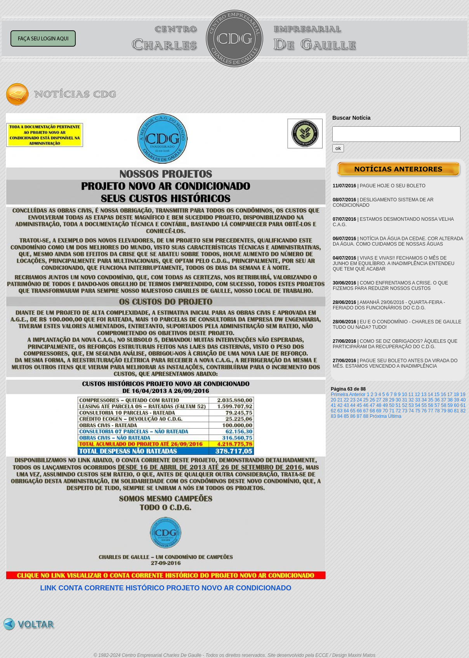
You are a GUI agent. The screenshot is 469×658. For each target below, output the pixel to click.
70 (385, 411)
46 (365, 405)
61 (463, 405)
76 (424, 411)
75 (417, 411)
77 (430, 411)
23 (352, 400)
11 (410, 394)
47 (372, 405)
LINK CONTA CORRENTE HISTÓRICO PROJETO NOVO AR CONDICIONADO (165, 588)
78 (436, 411)
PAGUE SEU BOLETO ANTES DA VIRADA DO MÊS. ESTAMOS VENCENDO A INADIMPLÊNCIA (395, 363)
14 (430, 394)
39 (456, 400)
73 (404, 411)
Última (394, 416)
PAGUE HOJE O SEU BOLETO (393, 185)
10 (404, 394)
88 (365, 416)
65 (352, 411)
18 (456, 394)
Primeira (339, 394)
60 (456, 405)
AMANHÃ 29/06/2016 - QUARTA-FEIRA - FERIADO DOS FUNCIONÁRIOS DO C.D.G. (389, 305)
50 (391, 405)
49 (385, 405)
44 (352, 405)
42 (339, 405)
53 (410, 405)
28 (385, 400)
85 (346, 416)
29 (391, 400)
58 (443, 405)
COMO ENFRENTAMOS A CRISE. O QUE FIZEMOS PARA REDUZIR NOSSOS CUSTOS (390, 285)
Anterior (357, 394)
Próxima (378, 416)
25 (365, 400)
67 (365, 411)
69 (378, 411)
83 (333, 416)
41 (333, 405)
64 (346, 411)
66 (359, 411)
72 (398, 411)
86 (352, 416)
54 (417, 405)
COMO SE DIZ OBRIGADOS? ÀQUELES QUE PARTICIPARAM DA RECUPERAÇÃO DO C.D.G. (395, 344)
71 (391, 411)
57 (436, 405)
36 (436, 400)
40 (463, 400)
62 (333, 411)
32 (410, 400)
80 (450, 411)
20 (333, 400)
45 (359, 405)
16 (443, 394)
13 (423, 394)
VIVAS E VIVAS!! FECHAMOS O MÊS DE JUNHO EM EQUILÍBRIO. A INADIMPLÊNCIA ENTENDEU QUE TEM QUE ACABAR (393, 263)
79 (443, 411)
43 (346, 405)
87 (359, 416)
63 (339, 411)
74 (410, 411)
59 (450, 405)
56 (430, 405)
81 (456, 411)
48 (378, 405)
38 (450, 400)
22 (346, 400)
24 (359, 400)
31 (404, 400)
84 (339, 416)
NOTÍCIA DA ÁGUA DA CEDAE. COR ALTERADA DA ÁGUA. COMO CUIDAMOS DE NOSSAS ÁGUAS (398, 241)
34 (424, 400)
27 (378, 400)
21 (339, 400)
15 (436, 394)
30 (398, 400)
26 (372, 400)
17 (449, 394)
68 (372, 411)
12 (417, 394)
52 (404, 405)
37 (443, 400)
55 (424, 405)
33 (417, 400)
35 (430, 400)
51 (398, 405)
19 (462, 394)
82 (463, 411)
